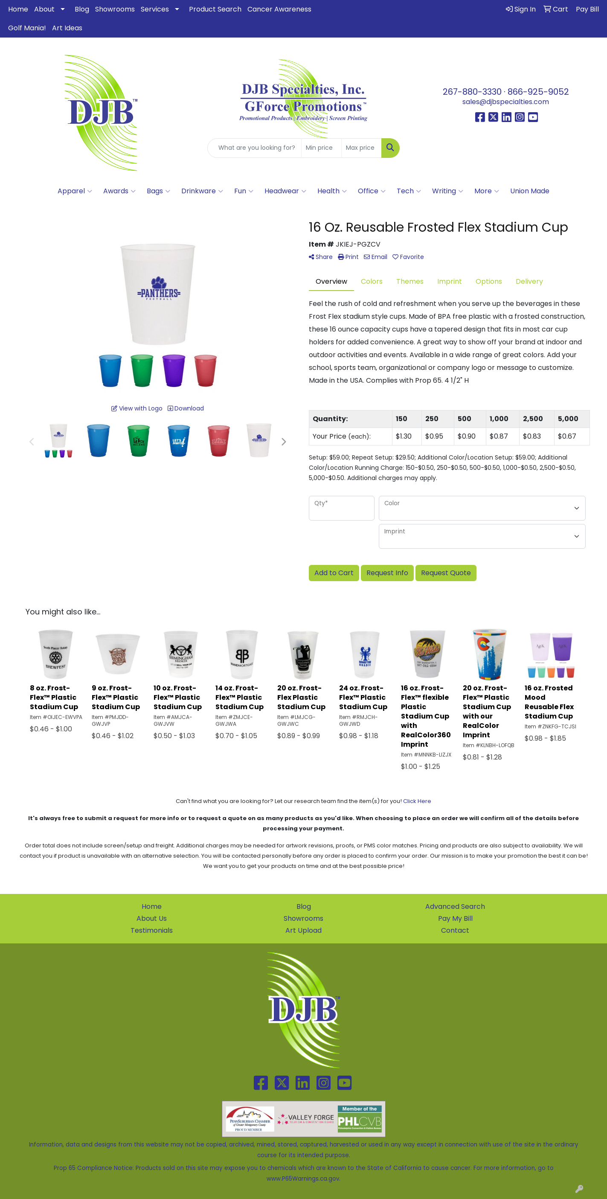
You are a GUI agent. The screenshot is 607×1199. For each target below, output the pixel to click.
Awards (119, 191)
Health (332, 191)
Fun (243, 191)
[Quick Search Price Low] (321, 148)
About (44, 9)
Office (372, 191)
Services (155, 9)
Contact (455, 930)
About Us (152, 918)
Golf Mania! (27, 28)
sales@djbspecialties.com (505, 102)
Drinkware (202, 191)
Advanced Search (455, 906)
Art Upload (303, 930)
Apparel (75, 191)
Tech (409, 191)
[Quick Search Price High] (361, 148)
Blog (82, 9)
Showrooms (115, 9)
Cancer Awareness (279, 9)
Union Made (529, 191)
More (486, 191)
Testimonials (152, 930)
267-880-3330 (472, 92)
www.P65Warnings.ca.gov (303, 1179)
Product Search (215, 9)
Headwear (285, 191)
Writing (447, 191)
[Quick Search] (254, 148)
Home (18, 9)
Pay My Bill (455, 918)
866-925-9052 (538, 92)
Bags (158, 191)
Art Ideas (67, 28)
